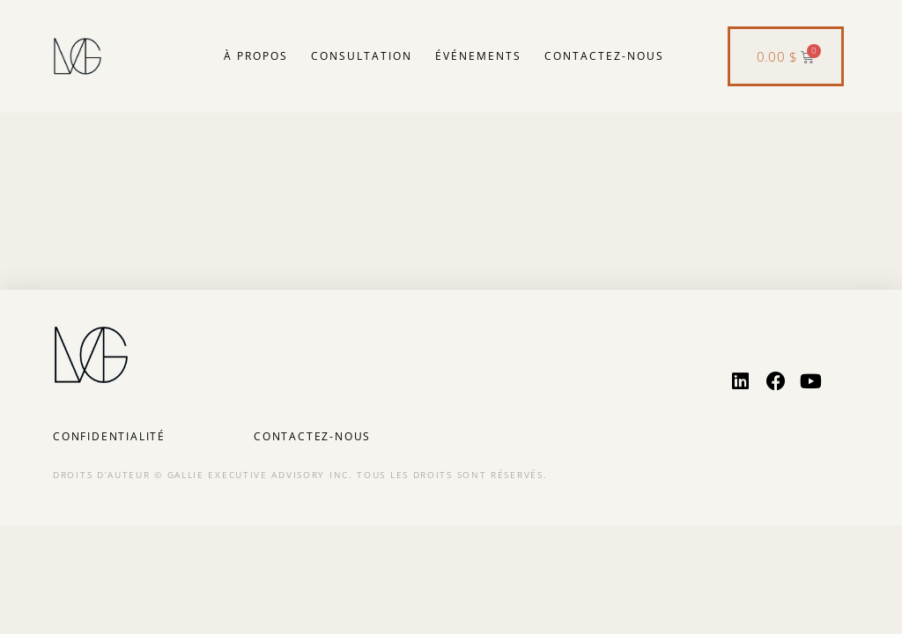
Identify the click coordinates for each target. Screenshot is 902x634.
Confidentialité (109, 436)
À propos (256, 55)
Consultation (361, 55)
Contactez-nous (604, 55)
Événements (478, 55)
